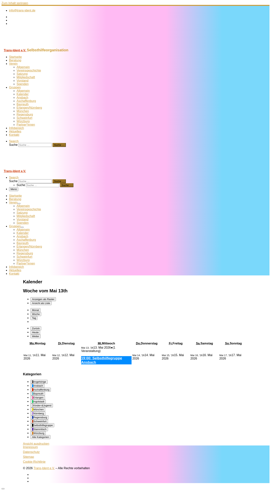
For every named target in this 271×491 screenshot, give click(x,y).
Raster (43, 299)
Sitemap (28, 456)
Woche (36, 314)
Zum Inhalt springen (15, 3)
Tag (34, 318)
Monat (35, 310)
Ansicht (36, 443)
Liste (41, 303)
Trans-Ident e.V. (44, 468)
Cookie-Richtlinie (34, 461)
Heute (35, 332)
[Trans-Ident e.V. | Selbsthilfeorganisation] (25, 46)
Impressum (30, 447)
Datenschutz (31, 452)
